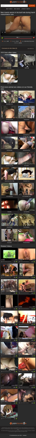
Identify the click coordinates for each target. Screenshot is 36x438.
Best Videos (9, 8)
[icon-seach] (26, 5)
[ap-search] (14, 5)
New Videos (17, 8)
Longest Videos (25, 8)
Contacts (24, 435)
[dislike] (33, 37)
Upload (31, 5)
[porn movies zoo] (18, 1)
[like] (2, 37)
